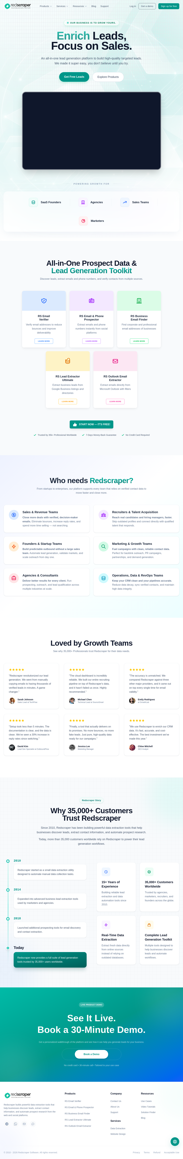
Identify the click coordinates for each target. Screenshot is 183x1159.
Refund (156, 1152)
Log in (133, 6)
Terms (147, 1152)
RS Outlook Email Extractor (78, 1126)
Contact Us (116, 1101)
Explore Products (108, 76)
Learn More (44, 341)
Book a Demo (91, 1054)
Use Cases (146, 1101)
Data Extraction (118, 1128)
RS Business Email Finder (77, 1113)
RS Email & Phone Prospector (79, 1107)
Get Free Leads (74, 76)
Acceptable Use (171, 1152)
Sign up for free (169, 6)
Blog (93, 6)
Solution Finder (148, 1112)
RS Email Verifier (73, 1101)
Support (104, 6)
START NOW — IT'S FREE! (91, 424)
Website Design (118, 1134)
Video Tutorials (148, 1106)
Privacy (136, 1152)
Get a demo (147, 6)
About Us (115, 1106)
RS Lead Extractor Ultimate (78, 1120)
